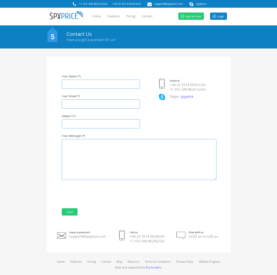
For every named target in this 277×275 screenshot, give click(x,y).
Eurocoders (154, 267)
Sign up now (190, 16)
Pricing (130, 16)
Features (113, 16)
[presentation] (91, 192)
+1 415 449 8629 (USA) (89, 4)
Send (70, 212)
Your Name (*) (71, 76)
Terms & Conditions (158, 261)
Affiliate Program (209, 261)
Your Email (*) (71, 96)
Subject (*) (69, 116)
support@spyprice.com (164, 4)
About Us (133, 261)
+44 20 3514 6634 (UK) (126, 4)
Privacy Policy (184, 261)
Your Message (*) (73, 136)
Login (218, 16)
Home (96, 16)
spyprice (197, 4)
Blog (119, 261)
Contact (147, 16)
